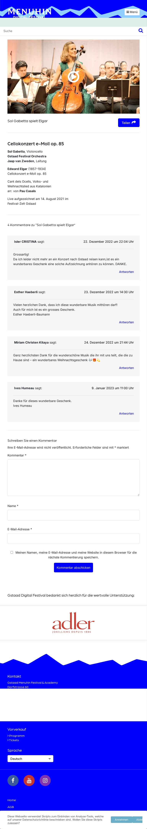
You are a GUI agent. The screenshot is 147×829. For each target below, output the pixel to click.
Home (11, 800)
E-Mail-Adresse (19, 529)
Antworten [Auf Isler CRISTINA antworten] (126, 272)
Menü (132, 12)
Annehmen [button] (121, 819)
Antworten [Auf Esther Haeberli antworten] (126, 322)
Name (12, 506)
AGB (10, 807)
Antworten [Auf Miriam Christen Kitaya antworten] (126, 368)
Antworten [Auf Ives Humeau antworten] (126, 413)
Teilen (129, 122)
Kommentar (16, 455)
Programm (17, 736)
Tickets (14, 740)
